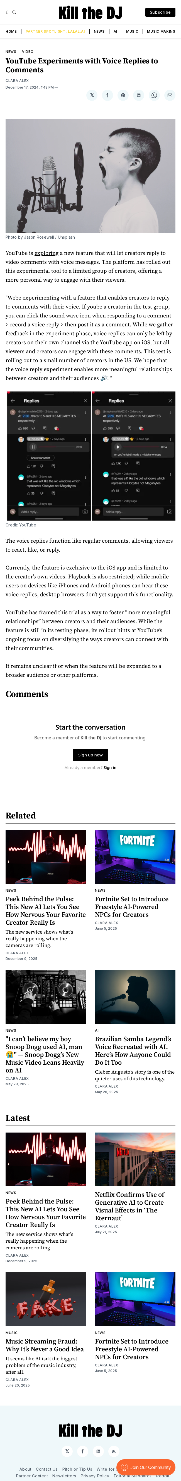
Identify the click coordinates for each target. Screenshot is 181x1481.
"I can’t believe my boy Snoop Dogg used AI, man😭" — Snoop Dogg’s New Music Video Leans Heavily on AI (45, 1054)
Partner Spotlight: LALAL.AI (55, 31)
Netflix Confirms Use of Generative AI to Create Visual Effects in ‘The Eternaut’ (129, 1206)
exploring (46, 253)
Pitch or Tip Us (77, 1469)
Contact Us (47, 1469)
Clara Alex (17, 81)
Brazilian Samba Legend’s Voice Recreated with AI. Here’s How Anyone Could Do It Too (133, 1050)
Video (28, 51)
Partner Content (32, 1475)
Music (132, 31)
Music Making (161, 31)
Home (11, 31)
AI (115, 31)
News (99, 31)
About (25, 1469)
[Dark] (8, 12)
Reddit (162, 1475)
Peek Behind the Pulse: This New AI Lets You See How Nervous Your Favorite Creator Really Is (46, 910)
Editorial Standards (133, 1475)
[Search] (14, 12)
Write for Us (109, 1469)
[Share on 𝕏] (91, 95)
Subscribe (160, 12)
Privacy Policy (95, 1475)
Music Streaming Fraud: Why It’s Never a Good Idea (45, 1345)
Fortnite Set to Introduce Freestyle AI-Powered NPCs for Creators (131, 906)
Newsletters (64, 1475)
